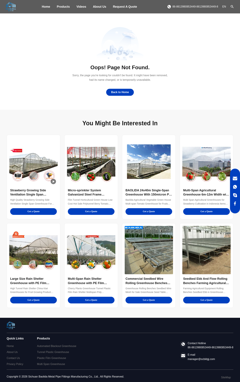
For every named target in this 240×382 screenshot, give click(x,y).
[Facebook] (235, 203)
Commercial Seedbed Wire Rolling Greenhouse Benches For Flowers (146, 283)
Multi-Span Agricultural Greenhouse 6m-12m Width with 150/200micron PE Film (206, 194)
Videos (81, 6)
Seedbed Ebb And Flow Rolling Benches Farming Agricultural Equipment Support (205, 283)
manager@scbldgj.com (201, 359)
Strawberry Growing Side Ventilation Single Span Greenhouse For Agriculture (30, 194)
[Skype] (235, 195)
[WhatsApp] (235, 186)
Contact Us (13, 358)
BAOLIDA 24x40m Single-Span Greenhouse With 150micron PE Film (148, 194)
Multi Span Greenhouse (51, 364)
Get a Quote (34, 211)
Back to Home (120, 92)
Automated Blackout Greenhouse (56, 346)
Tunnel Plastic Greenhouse (53, 352)
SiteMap (226, 377)
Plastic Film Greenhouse (51, 358)
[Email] (235, 178)
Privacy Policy (15, 364)
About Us (99, 6)
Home (46, 6)
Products (63, 6)
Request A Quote (125, 6)
